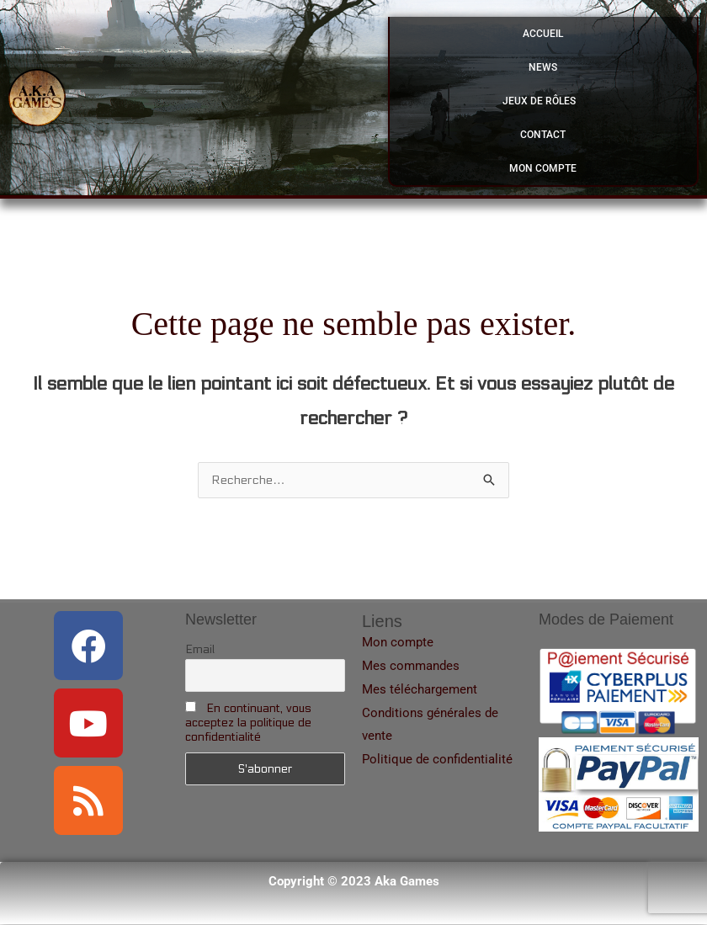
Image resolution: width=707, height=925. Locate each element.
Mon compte (543, 168)
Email (200, 650)
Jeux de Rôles (543, 101)
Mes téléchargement (419, 690)
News (543, 67)
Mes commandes (411, 666)
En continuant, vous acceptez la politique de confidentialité (248, 723)
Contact (543, 135)
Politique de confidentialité (437, 760)
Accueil (543, 34)
